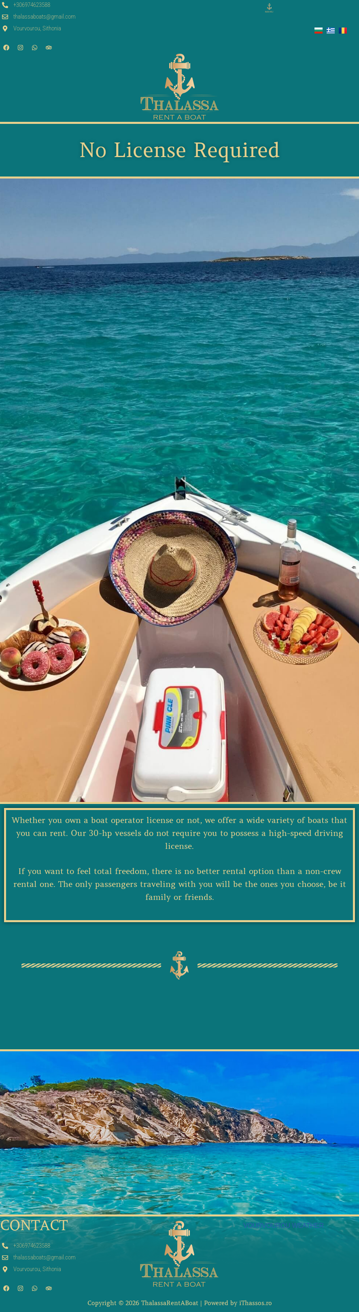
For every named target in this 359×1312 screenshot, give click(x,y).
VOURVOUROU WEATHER (283, 1225)
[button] (269, 9)
